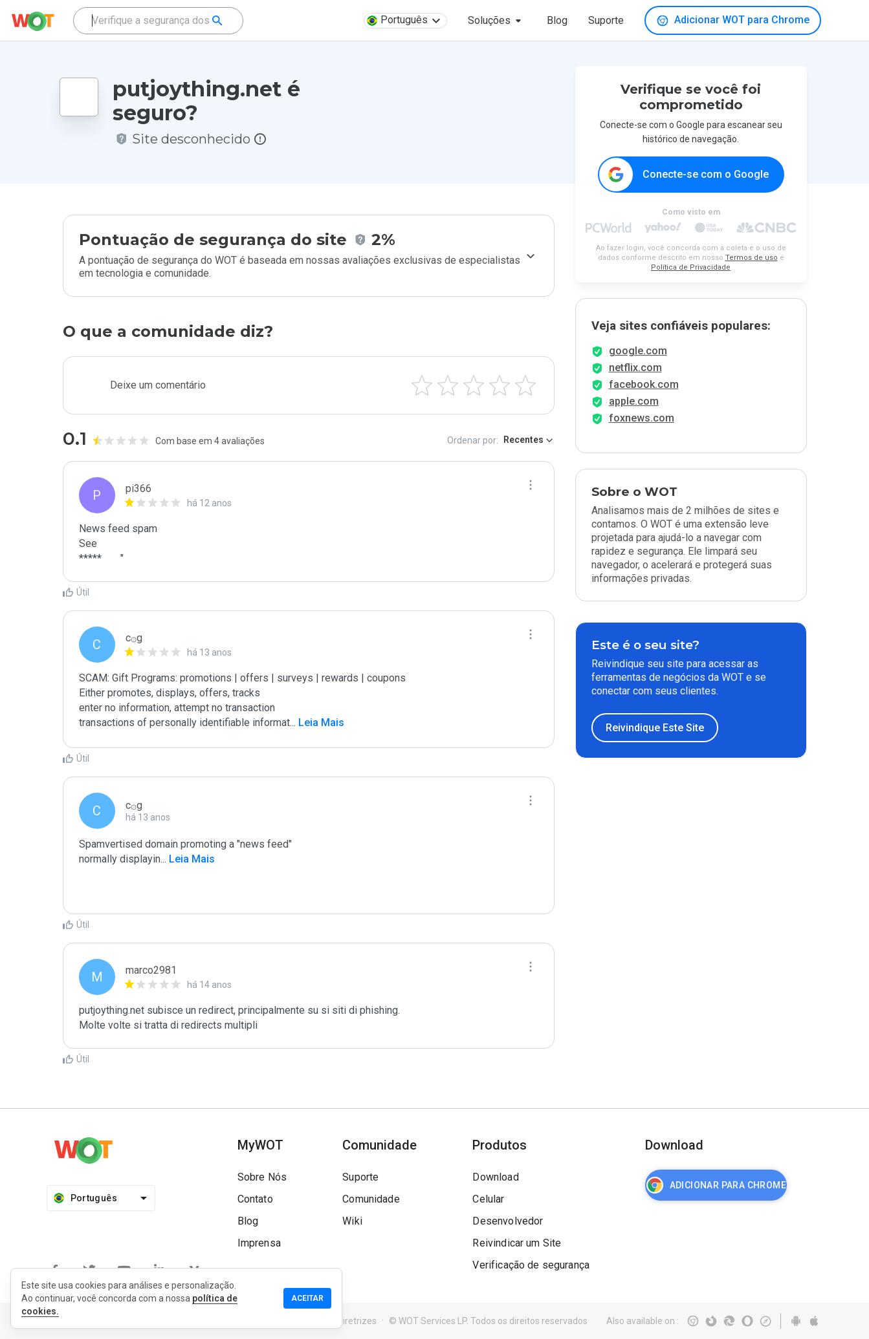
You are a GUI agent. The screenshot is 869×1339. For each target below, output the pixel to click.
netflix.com (635, 379)
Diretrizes (357, 1320)
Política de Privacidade (691, 268)
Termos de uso (751, 258)
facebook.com (644, 396)
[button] (496, 21)
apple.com (634, 413)
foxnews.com (641, 429)
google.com (638, 362)
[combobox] (158, 21)
